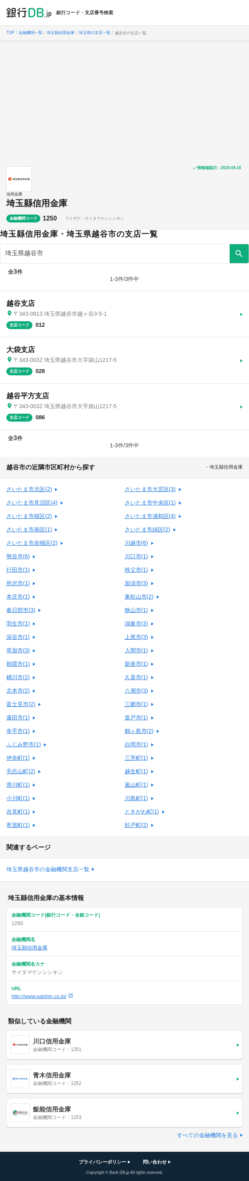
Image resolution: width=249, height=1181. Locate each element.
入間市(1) (136, 650)
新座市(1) (136, 664)
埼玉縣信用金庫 (36, 203)
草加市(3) (18, 650)
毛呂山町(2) (20, 771)
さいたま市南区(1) (29, 529)
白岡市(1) (136, 744)
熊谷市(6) (18, 556)
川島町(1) (136, 798)
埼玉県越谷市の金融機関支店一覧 (47, 869)
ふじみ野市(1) (23, 744)
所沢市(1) (18, 583)
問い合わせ (155, 1162)
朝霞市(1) (18, 664)
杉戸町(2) (136, 825)
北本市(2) (18, 691)
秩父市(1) (136, 570)
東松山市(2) (139, 596)
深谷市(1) (18, 637)
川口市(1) (136, 556)
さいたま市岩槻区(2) (31, 543)
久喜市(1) (136, 677)
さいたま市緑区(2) (147, 529)
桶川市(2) (18, 677)
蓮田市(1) (18, 717)
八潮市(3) (136, 691)
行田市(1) (18, 570)
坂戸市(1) (136, 717)
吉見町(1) (18, 811)
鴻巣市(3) (136, 623)
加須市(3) (136, 583)
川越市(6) (136, 543)
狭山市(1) (136, 610)
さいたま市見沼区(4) (31, 502)
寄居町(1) (18, 825)
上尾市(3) (136, 637)
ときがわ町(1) (142, 811)
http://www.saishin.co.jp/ (42, 996)
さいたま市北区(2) (29, 489)
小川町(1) (18, 798)
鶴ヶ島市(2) (139, 731)
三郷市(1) (136, 704)
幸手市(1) (18, 731)
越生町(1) (136, 771)
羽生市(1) (18, 623)
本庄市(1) (18, 596)
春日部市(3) (20, 610)
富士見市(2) (20, 704)
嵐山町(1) (136, 785)
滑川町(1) (18, 785)
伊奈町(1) (18, 758)
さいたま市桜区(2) (29, 516)
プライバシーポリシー (102, 1162)
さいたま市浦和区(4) (150, 516)
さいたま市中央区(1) (150, 502)
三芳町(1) (136, 758)
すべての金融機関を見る (207, 1135)
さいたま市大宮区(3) (150, 489)
